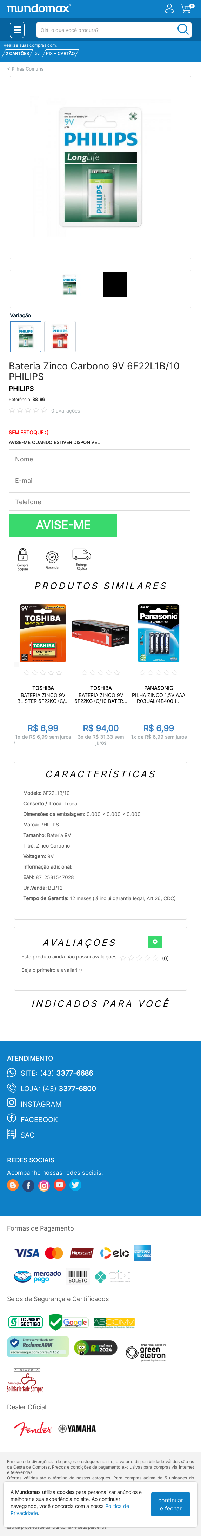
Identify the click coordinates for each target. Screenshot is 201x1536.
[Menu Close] (17, 30)
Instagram (41, 1104)
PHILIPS (21, 389)
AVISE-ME (63, 525)
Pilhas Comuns (27, 69)
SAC (27, 1135)
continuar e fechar (170, 1504)
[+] (155, 942)
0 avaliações (65, 411)
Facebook (39, 1119)
